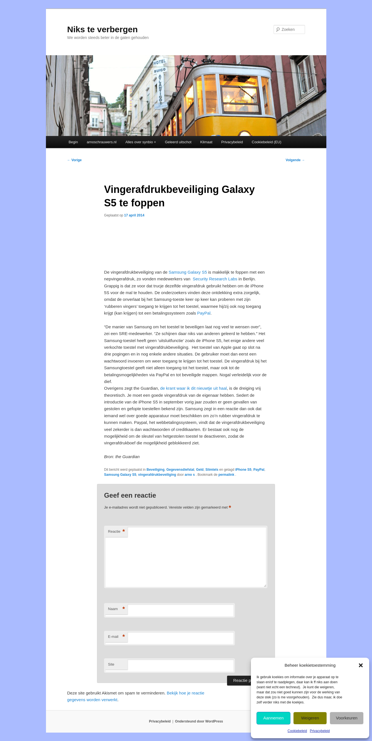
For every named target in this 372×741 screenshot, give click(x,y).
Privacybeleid (320, 731)
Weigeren (310, 717)
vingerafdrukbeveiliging (157, 475)
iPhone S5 (243, 470)
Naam (116, 609)
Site (111, 664)
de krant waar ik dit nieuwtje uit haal (193, 388)
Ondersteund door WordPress (199, 721)
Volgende (295, 160)
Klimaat (206, 142)
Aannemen (273, 717)
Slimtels (211, 470)
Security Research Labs (215, 278)
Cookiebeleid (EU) (266, 142)
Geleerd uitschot (178, 142)
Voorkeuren (346, 717)
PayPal (204, 313)
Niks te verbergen (102, 29)
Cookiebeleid (297, 731)
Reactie (116, 532)
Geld (200, 470)
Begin (73, 142)
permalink (226, 475)
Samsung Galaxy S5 (188, 272)
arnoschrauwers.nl (101, 142)
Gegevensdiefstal (180, 470)
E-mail (116, 637)
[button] (361, 665)
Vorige (74, 160)
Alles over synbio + (140, 142)
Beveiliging (156, 470)
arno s (190, 475)
